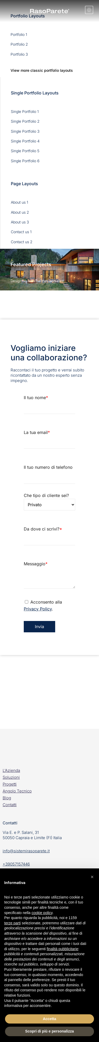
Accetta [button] (49, 1019)
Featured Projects (31, 264)
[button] (92, 877)
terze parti (12, 923)
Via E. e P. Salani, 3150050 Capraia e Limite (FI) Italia (32, 835)
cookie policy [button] (42, 913)
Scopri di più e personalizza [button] (49, 1031)
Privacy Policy (38, 608)
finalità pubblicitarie (62, 949)
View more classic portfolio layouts (42, 70)
